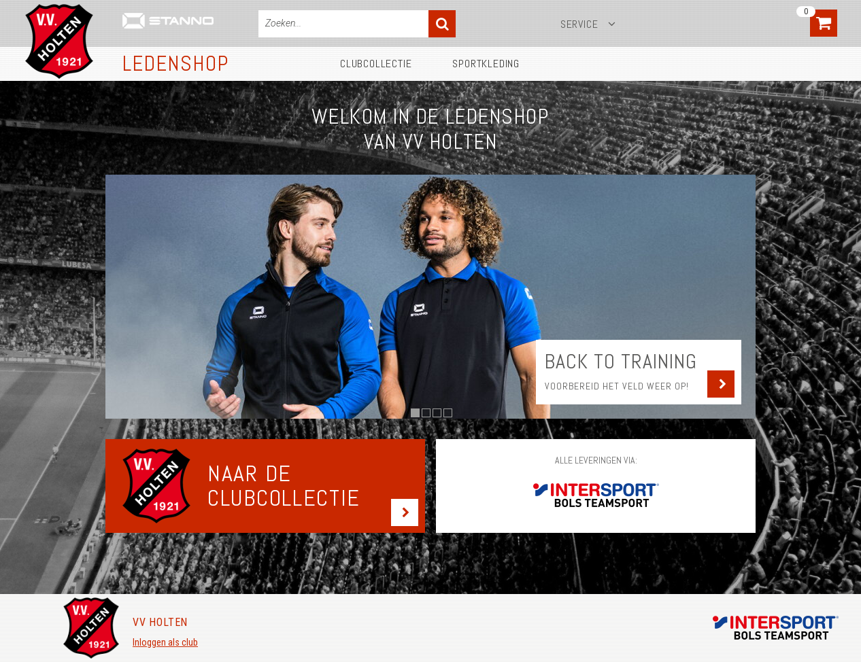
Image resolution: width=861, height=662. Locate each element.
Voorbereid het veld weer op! (617, 386)
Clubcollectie (375, 63)
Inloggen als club (165, 642)
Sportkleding (486, 63)
